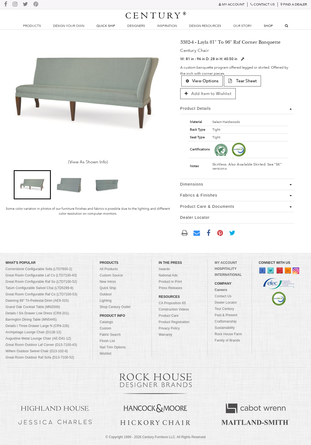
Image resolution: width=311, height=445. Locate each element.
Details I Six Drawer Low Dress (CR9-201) (37, 313)
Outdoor (106, 294)
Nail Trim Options (113, 347)
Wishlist (106, 354)
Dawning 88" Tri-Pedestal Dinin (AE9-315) (37, 301)
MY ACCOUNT (226, 263)
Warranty (165, 335)
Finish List (107, 341)
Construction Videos (174, 309)
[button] (32, 184)
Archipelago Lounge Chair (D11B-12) (33, 332)
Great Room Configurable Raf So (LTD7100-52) (41, 282)
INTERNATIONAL (228, 275)
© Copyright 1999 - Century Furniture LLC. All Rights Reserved (155, 437)
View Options (202, 81)
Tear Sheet (242, 81)
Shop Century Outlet (115, 307)
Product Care (169, 316)
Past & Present (226, 315)
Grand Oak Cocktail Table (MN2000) (32, 307)
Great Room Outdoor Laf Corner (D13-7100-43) (41, 345)
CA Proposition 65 (172, 303)
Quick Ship (105, 26)
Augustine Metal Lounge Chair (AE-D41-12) (38, 338)
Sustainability (225, 328)
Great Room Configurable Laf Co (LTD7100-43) (41, 275)
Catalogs (106, 322)
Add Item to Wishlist (208, 93)
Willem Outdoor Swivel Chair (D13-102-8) (36, 351)
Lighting (106, 301)
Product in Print (170, 282)
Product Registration (174, 322)
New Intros (108, 282)
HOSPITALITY (226, 269)
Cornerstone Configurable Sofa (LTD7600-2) (38, 269)
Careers (221, 290)
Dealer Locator (226, 302)
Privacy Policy (169, 328)
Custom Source (111, 275)
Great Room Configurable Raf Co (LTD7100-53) (41, 294)
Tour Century (224, 309)
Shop (268, 26)
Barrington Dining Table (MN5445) (31, 319)
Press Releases (170, 288)
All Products (109, 269)
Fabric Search (110, 335)
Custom (105, 328)
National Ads (168, 275)
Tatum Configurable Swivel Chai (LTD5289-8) (39, 288)
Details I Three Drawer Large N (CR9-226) (37, 326)
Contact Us (223, 296)
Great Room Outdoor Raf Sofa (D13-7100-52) (39, 357)
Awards (164, 269)
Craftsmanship (225, 321)
